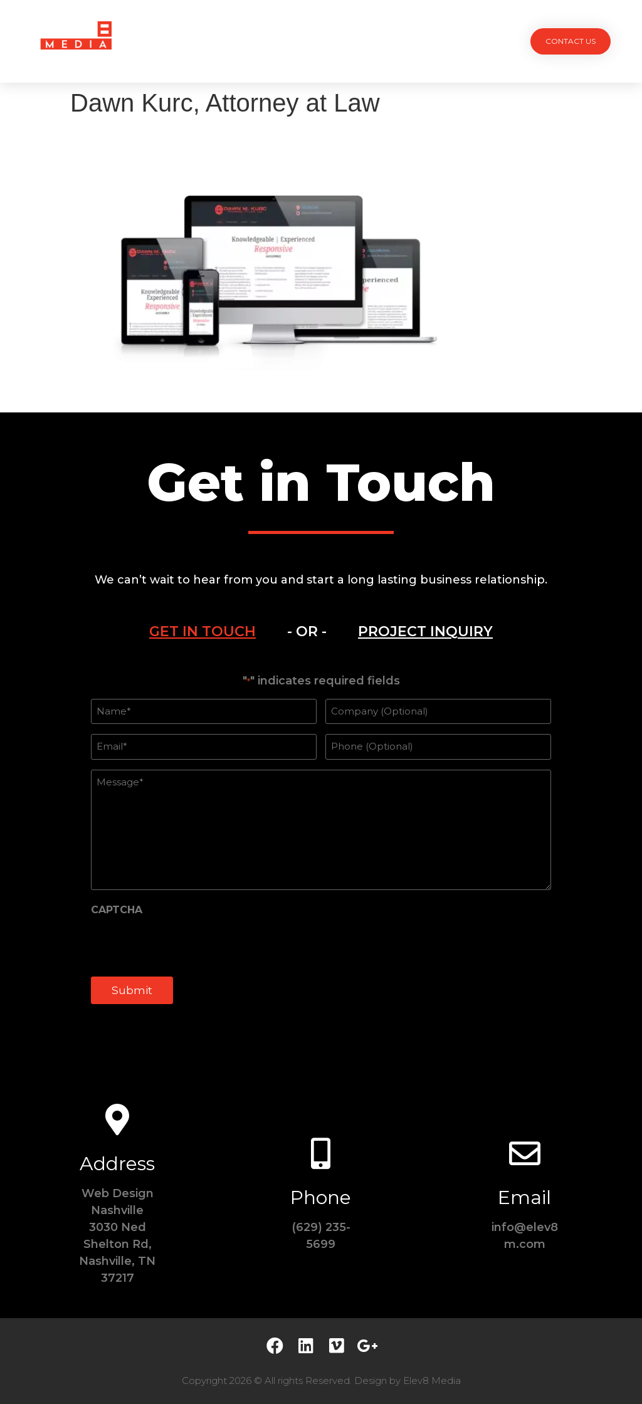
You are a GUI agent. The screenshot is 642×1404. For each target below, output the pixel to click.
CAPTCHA (116, 910)
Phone (320, 1197)
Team (311, 41)
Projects (203, 41)
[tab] (202, 631)
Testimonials (371, 41)
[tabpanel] (321, 846)
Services (262, 41)
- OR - (307, 631)
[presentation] (186, 944)
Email (524, 1197)
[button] (570, 41)
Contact (440, 41)
